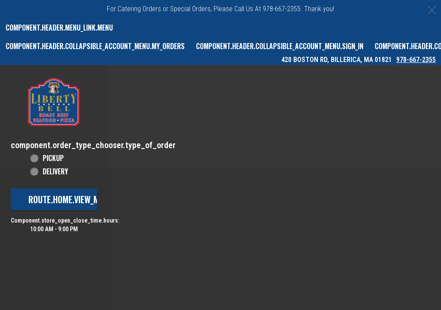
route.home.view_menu (70, 199)
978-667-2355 (416, 60)
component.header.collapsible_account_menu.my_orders (95, 46)
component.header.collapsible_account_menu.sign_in (279, 46)
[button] (54, 102)
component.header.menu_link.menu (59, 27)
